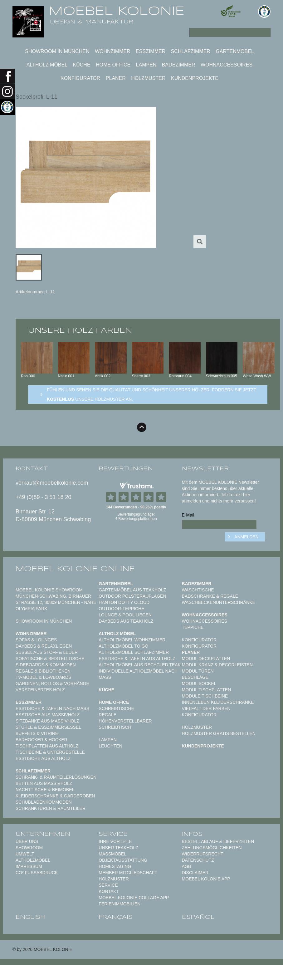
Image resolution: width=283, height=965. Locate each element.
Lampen (146, 64)
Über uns (27, 841)
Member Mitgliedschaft (128, 872)
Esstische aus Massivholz (48, 714)
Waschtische (198, 589)
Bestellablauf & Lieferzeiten (218, 841)
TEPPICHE (193, 627)
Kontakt (109, 891)
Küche (81, 64)
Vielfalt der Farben (206, 708)
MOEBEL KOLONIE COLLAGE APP (134, 897)
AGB (186, 866)
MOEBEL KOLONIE (116, 11)
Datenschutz (198, 860)
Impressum (29, 866)
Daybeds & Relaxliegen (44, 646)
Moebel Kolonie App (206, 878)
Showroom (29, 847)
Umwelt (25, 853)
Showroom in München (57, 51)
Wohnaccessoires (226, 64)
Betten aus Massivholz (44, 783)
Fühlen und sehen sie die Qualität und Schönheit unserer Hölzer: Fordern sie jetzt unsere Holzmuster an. (151, 394)
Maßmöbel (112, 853)
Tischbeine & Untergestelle (50, 752)
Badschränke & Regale (210, 596)
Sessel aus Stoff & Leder (47, 652)
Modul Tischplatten (206, 689)
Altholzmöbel (33, 860)
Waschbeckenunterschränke (218, 602)
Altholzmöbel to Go (123, 646)
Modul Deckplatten (206, 658)
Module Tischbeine (205, 695)
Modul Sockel (199, 683)
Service (108, 885)
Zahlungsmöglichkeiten (212, 847)
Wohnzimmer (112, 51)
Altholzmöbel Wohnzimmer (132, 639)
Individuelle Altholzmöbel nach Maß (138, 674)
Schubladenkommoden (44, 802)
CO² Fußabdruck (37, 872)
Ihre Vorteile (115, 841)
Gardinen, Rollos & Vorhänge (52, 683)
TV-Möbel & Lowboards (43, 677)
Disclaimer (195, 872)
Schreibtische (116, 708)
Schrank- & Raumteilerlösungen (56, 777)
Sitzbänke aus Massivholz (47, 720)
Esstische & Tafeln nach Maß (52, 708)
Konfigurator (80, 78)
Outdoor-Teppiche (121, 608)
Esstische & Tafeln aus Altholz (137, 658)
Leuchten (110, 745)
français (116, 917)
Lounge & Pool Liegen (125, 614)
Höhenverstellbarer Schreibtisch (125, 724)
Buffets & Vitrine (37, 733)
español (198, 917)
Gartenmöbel (235, 51)
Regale (107, 714)
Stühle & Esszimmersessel (48, 727)
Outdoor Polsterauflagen (132, 596)
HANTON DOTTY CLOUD (124, 602)
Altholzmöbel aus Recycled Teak (140, 664)
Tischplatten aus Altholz (47, 745)
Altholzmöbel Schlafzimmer (134, 652)
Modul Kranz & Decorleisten (217, 664)
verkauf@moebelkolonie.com (52, 483)
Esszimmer (150, 51)
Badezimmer (178, 64)
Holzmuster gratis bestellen (219, 733)
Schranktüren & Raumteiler (50, 808)
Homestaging (115, 866)
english (31, 917)
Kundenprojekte (194, 78)
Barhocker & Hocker (41, 739)
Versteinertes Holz (40, 689)
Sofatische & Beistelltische (50, 658)
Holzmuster (148, 78)
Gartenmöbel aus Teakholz (132, 589)
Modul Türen (198, 671)
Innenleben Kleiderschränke (218, 702)
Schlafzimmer (190, 51)
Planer (116, 78)
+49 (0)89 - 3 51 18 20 (43, 497)
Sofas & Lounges (36, 639)
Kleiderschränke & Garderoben (55, 795)
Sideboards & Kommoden (46, 664)
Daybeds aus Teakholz (126, 621)
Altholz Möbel (47, 64)
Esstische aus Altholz (43, 758)
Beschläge (195, 677)
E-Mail (188, 514)
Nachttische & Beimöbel (45, 789)
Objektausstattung (123, 860)
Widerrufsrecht (202, 853)
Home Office (113, 64)
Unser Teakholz (118, 847)
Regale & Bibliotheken (43, 671)
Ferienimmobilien (119, 903)
